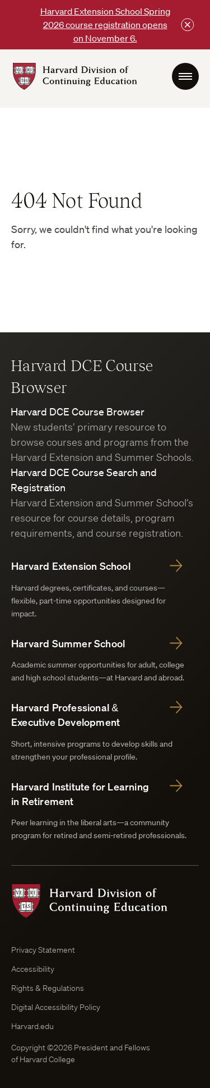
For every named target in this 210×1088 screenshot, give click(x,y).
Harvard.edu (32, 1026)
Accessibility (32, 969)
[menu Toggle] (185, 76)
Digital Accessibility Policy (55, 1007)
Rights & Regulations (47, 988)
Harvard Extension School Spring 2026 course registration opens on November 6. (105, 25)
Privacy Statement (43, 950)
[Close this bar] (187, 24)
